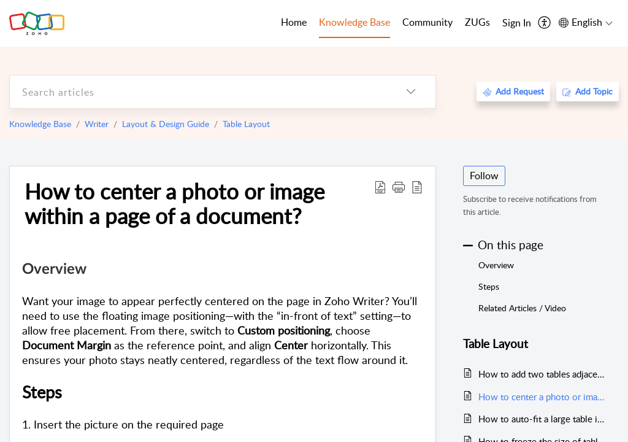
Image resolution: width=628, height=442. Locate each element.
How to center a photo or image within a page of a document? (174, 203)
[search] (198, 92)
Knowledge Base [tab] (354, 22)
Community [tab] (427, 22)
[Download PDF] (380, 187)
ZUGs (477, 22)
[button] (398, 187)
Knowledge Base (40, 124)
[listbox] (410, 92)
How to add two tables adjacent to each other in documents (542, 374)
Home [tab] (294, 22)
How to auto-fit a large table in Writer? (542, 419)
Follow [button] (484, 175)
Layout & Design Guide (165, 124)
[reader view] (417, 187)
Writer (97, 124)
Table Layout (246, 124)
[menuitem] (516, 23)
